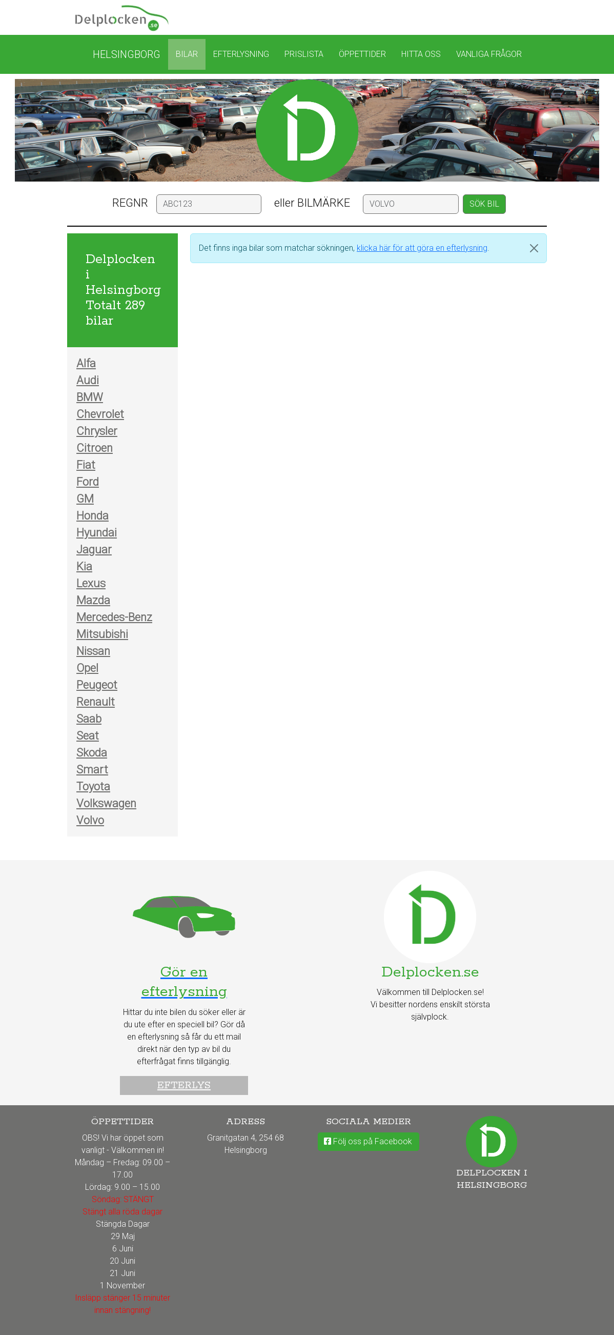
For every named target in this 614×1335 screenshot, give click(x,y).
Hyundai (96, 532)
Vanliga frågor (489, 54)
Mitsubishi (102, 634)
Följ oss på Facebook (368, 1141)
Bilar (187, 54)
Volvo (90, 820)
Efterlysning (241, 54)
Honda (92, 515)
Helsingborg (126, 54)
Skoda (91, 752)
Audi (87, 380)
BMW (89, 397)
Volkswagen (106, 803)
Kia (84, 566)
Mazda (93, 600)
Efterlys (184, 1085)
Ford (87, 481)
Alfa (86, 363)
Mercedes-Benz (114, 617)
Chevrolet (100, 414)
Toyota (93, 786)
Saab (88, 718)
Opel (87, 668)
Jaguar (94, 549)
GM (85, 498)
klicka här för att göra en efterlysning (422, 248)
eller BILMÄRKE (312, 202)
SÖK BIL (484, 204)
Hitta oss (421, 54)
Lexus (91, 583)
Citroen (94, 448)
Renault (95, 701)
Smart (92, 769)
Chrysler (96, 431)
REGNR (130, 202)
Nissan (93, 651)
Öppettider (362, 54)
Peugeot (96, 685)
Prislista (303, 54)
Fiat (85, 465)
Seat (87, 735)
